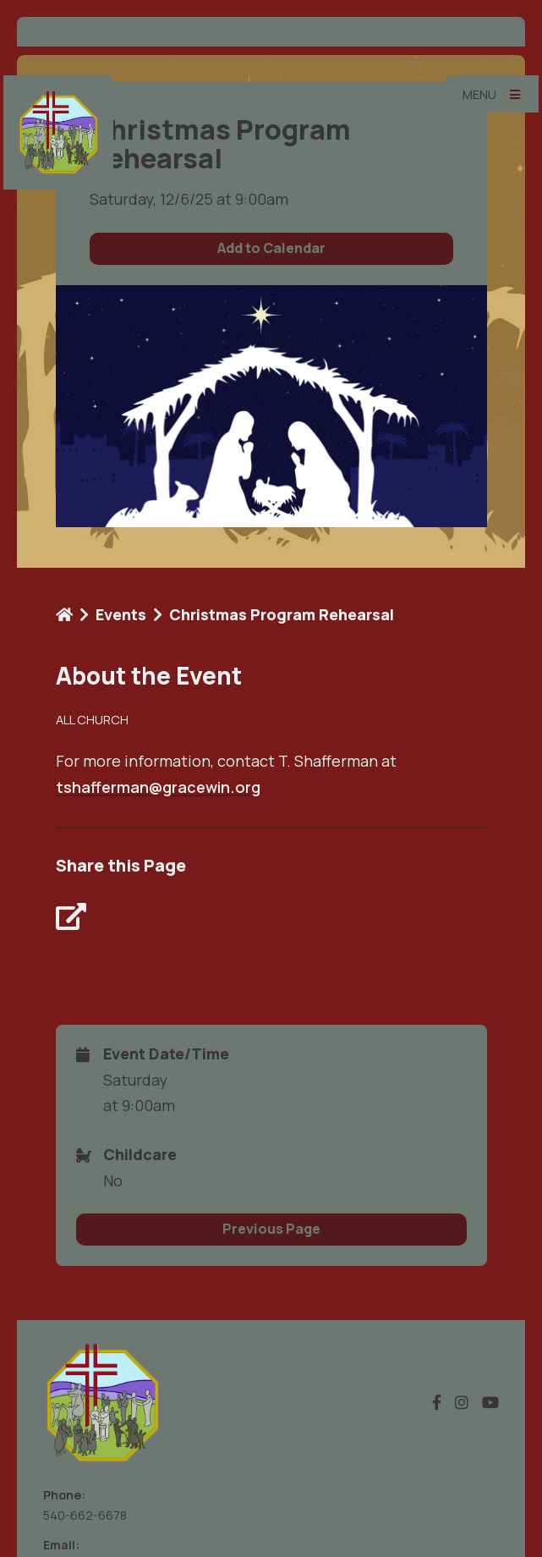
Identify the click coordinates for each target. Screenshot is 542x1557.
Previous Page (271, 1228)
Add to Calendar (271, 248)
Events (121, 614)
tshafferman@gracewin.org (158, 787)
